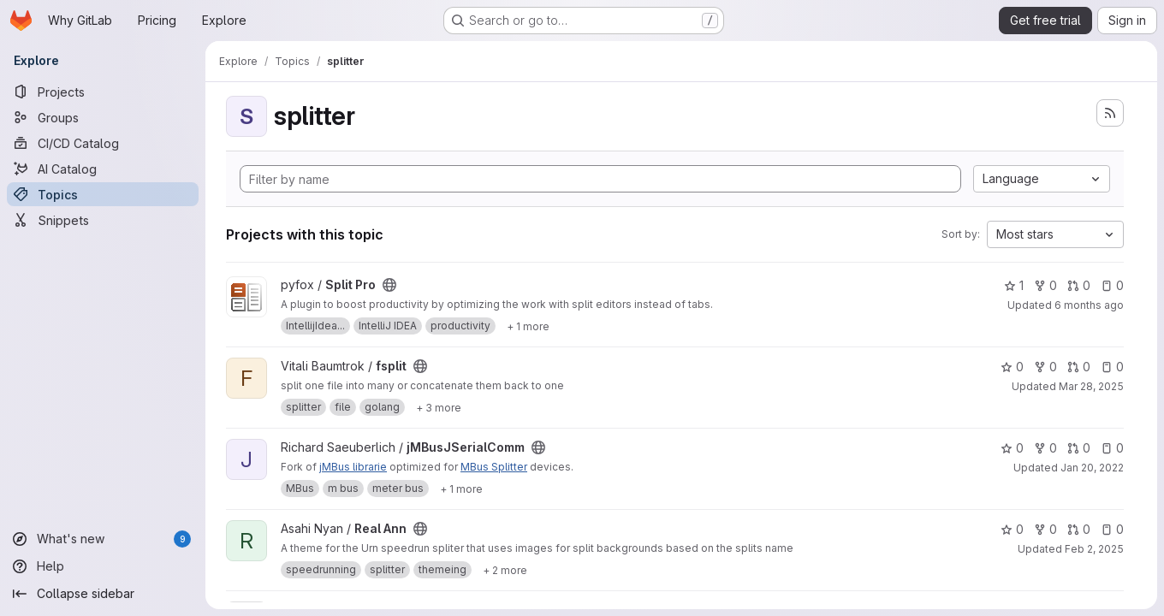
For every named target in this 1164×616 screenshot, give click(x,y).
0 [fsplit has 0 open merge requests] (1078, 366)
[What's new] (103, 539)
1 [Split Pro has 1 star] (1014, 285)
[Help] (103, 566)
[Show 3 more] (438, 407)
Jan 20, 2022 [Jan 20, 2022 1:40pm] (1092, 467)
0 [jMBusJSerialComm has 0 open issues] (1112, 448)
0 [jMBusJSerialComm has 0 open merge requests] (1078, 448)
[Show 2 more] (505, 570)
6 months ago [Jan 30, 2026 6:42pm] (1089, 305)
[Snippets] (103, 220)
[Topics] (103, 194)
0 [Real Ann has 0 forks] (1045, 529)
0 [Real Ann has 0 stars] (1012, 529)
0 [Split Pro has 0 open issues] (1112, 285)
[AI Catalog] (103, 169)
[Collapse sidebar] (103, 594)
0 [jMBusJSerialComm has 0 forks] (1045, 448)
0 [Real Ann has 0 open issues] (1112, 529)
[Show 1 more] (528, 326)
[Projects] (103, 92)
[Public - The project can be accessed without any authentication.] (389, 285)
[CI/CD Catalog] (103, 143)
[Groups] (103, 117)
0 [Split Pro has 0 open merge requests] (1078, 285)
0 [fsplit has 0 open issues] (1112, 366)
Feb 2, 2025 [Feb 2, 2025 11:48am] (1094, 548)
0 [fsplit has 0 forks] (1045, 366)
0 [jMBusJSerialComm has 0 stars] (1012, 448)
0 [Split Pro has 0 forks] (1045, 285)
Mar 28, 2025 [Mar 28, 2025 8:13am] (1091, 386)
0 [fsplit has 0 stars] (1012, 366)
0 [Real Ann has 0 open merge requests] (1078, 529)
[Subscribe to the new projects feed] (1110, 113)
